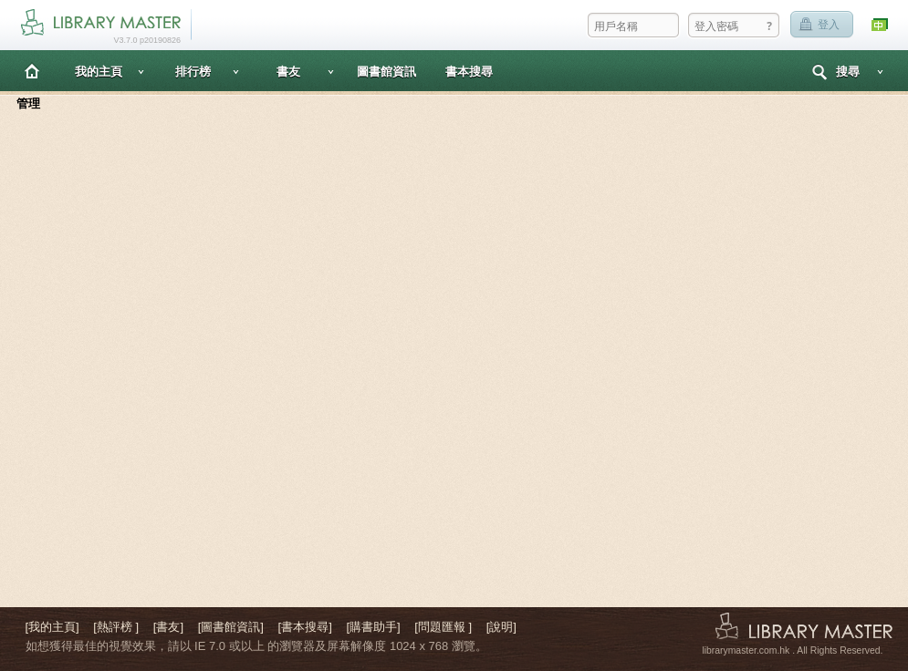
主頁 (32, 70)
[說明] (501, 627)
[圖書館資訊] (231, 627)
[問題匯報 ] (443, 627)
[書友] (168, 627)
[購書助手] (373, 627)
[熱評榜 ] (116, 627)
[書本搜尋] (305, 627)
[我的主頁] (52, 627)
